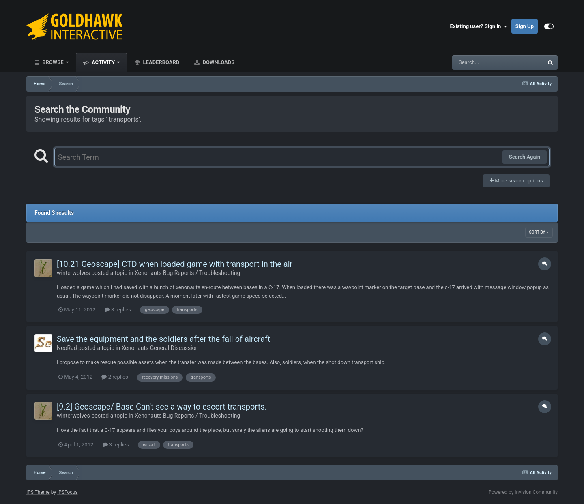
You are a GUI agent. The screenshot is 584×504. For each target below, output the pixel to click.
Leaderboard (160, 62)
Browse (53, 62)
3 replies (118, 310)
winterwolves (73, 273)
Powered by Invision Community (523, 492)
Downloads (217, 62)
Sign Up (524, 26)
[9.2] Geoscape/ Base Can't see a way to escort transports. (162, 407)
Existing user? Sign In (478, 26)
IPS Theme (38, 492)
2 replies (114, 377)
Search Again (524, 157)
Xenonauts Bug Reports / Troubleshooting (187, 273)
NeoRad (67, 348)
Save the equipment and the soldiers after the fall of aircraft (164, 339)
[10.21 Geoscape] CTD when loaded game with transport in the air (174, 264)
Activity (103, 62)
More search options (516, 181)
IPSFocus (67, 492)
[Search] (477, 62)
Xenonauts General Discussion (160, 348)
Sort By (539, 232)
